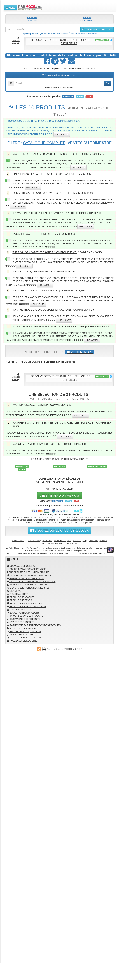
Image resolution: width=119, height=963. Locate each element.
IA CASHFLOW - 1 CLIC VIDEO (31, 234)
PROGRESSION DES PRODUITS (25, 616)
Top (24, 33)
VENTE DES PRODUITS (20, 622)
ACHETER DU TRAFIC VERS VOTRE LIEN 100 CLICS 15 (45, 154)
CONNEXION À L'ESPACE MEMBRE (26, 569)
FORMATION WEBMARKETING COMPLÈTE (30, 575)
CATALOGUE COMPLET (44, 143)
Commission (32, 20)
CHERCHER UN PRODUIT (97, 29)
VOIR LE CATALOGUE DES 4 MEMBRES (59, 399)
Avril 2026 (47, 540)
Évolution (72, 33)
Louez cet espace (16, 40)
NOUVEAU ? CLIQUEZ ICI (21, 566)
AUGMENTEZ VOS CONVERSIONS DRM (36, 444)
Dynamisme (44, 33)
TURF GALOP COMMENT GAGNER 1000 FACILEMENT (44, 252)
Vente (53, 33)
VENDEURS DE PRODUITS (22, 628)
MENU (10, 8)
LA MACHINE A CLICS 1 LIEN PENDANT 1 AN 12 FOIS (44, 213)
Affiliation (93, 540)
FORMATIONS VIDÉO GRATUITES (25, 578)
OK (107, 83)
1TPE (64, 517)
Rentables (32, 17)
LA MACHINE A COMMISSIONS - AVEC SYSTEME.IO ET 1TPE (48, 326)
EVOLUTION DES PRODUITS (23, 612)
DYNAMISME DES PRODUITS (23, 619)
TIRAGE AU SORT (17, 594)
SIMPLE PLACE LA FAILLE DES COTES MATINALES (42, 174)
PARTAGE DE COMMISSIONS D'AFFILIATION (31, 581)
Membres (92, 33)
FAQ (85, 540)
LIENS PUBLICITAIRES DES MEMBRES (28, 588)
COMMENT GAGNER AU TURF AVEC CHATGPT (40, 193)
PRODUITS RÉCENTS (19, 600)
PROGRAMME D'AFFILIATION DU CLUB (28, 572)
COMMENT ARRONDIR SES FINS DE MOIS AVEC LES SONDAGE (53, 422)
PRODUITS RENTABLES (20, 597)
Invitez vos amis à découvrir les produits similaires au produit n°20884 (62, 55)
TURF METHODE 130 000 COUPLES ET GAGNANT (41, 309)
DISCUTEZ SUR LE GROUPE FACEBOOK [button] (59, 530)
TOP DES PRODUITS (19, 609)
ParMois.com (18, 540)
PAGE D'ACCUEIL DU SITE (22, 641)
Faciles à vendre (87, 20)
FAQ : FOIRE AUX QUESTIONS (24, 631)
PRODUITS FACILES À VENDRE (24, 603)
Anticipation (62, 33)
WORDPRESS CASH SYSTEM (30, 405)
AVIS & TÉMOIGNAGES (20, 634)
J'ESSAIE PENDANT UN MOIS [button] (59, 495)
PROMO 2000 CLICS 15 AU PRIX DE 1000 (30, 121)
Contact (77, 540)
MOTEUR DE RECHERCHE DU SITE (26, 637)
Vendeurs (82, 33)
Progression (32, 33)
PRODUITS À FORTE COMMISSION (26, 606)
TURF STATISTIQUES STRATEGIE (32, 271)
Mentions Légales (62, 540)
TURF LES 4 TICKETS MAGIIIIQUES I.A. (35, 290)
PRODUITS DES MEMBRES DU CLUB (27, 584)
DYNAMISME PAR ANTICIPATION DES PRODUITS (34, 625)
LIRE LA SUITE (61, 134)
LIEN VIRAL (14, 591)
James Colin (34, 540)
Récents (87, 17)
